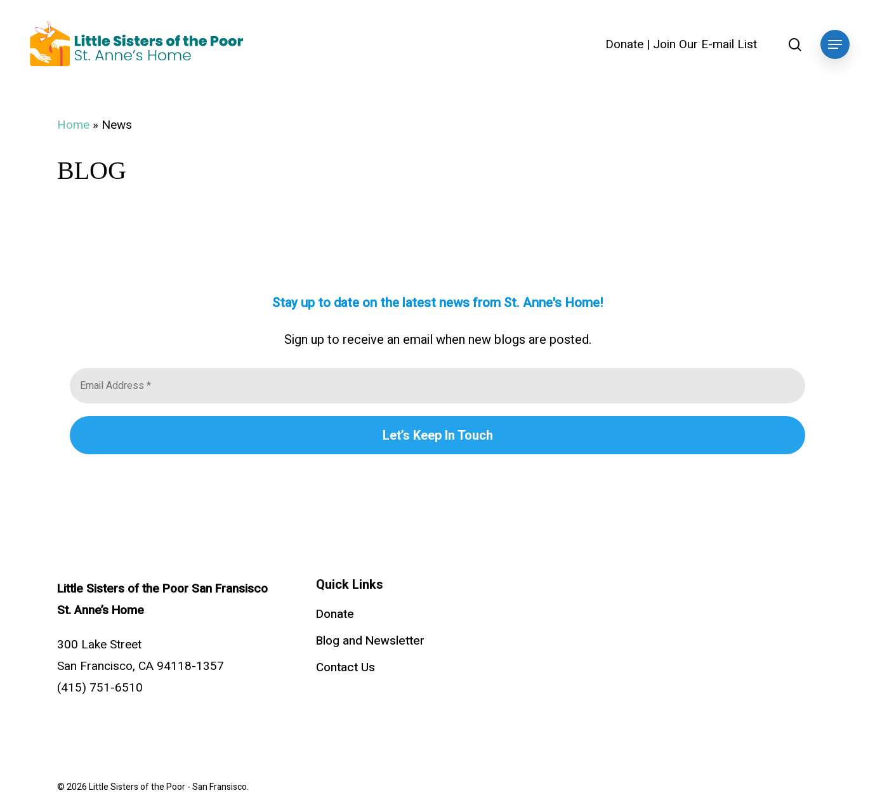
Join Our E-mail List (705, 45)
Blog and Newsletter (370, 641)
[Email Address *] (437, 386)
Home (73, 125)
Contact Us (345, 667)
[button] (835, 44)
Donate (624, 45)
